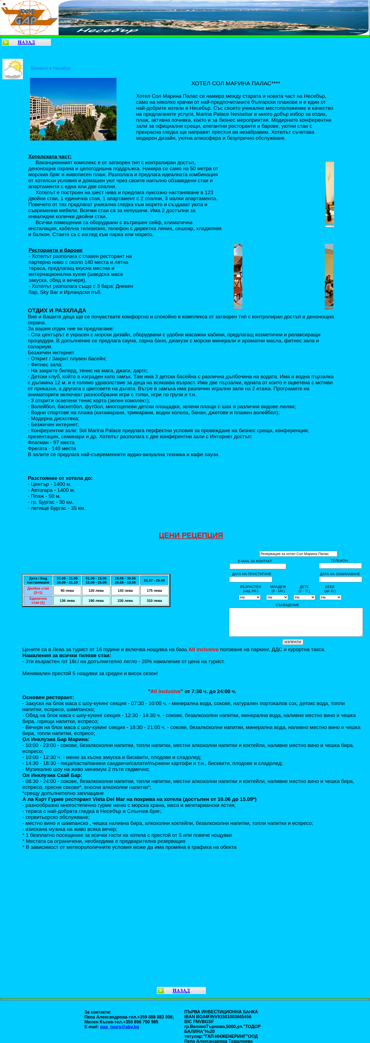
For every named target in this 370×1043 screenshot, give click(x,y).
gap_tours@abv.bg (119, 1026)
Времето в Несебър (51, 68)
